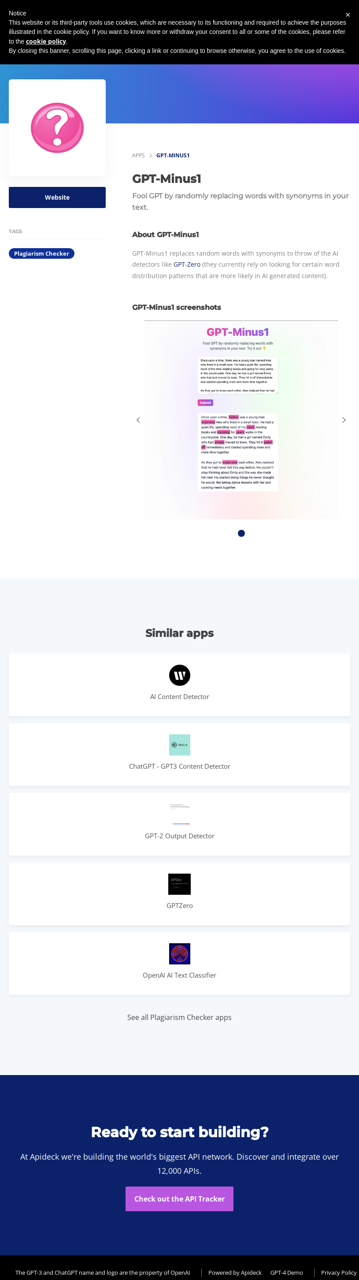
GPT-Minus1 (173, 155)
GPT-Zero (187, 264)
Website (57, 197)
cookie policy (46, 41)
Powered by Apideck (235, 1272)
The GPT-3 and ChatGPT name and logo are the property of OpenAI (102, 1272)
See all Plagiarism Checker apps (179, 1017)
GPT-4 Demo (286, 1272)
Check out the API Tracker (179, 1199)
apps (138, 155)
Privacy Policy (339, 1272)
